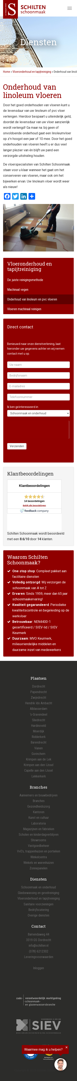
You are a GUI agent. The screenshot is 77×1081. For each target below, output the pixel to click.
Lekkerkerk (38, 776)
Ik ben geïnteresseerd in (22, 407)
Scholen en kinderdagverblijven (39, 835)
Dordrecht (38, 686)
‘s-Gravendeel (38, 714)
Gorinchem (38, 754)
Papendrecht (38, 692)
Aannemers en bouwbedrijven (38, 795)
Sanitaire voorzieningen (38, 904)
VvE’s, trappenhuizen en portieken (38, 851)
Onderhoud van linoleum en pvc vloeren (32, 299)
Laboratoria (38, 823)
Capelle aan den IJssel (38, 770)
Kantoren (38, 812)
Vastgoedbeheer (38, 846)
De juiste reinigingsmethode (25, 280)
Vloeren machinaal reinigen (24, 309)
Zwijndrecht (38, 698)
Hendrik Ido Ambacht (38, 703)
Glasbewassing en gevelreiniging (38, 893)
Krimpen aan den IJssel (38, 765)
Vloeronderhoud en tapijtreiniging (32, 71)
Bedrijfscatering (38, 910)
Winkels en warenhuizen (38, 863)
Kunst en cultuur (38, 818)
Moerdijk (38, 731)
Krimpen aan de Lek (38, 759)
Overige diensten (38, 915)
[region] (34, 1059)
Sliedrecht (38, 720)
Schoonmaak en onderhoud (38, 887)
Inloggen (38, 968)
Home (6, 71)
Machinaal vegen (17, 290)
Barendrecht (38, 742)
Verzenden (17, 446)
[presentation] (38, 429)
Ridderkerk (39, 737)
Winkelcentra (38, 857)
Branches (39, 801)
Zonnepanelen (38, 868)
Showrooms (38, 840)
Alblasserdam (38, 709)
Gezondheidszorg (38, 806)
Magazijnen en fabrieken (38, 829)
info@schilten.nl (38, 946)
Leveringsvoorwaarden (38, 957)
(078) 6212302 (38, 951)
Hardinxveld (38, 726)
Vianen (38, 748)
